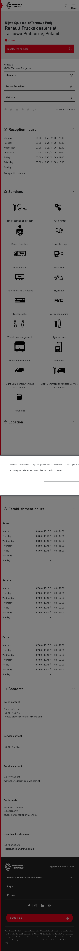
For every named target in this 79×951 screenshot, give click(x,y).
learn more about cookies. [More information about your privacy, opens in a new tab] (51, 470)
